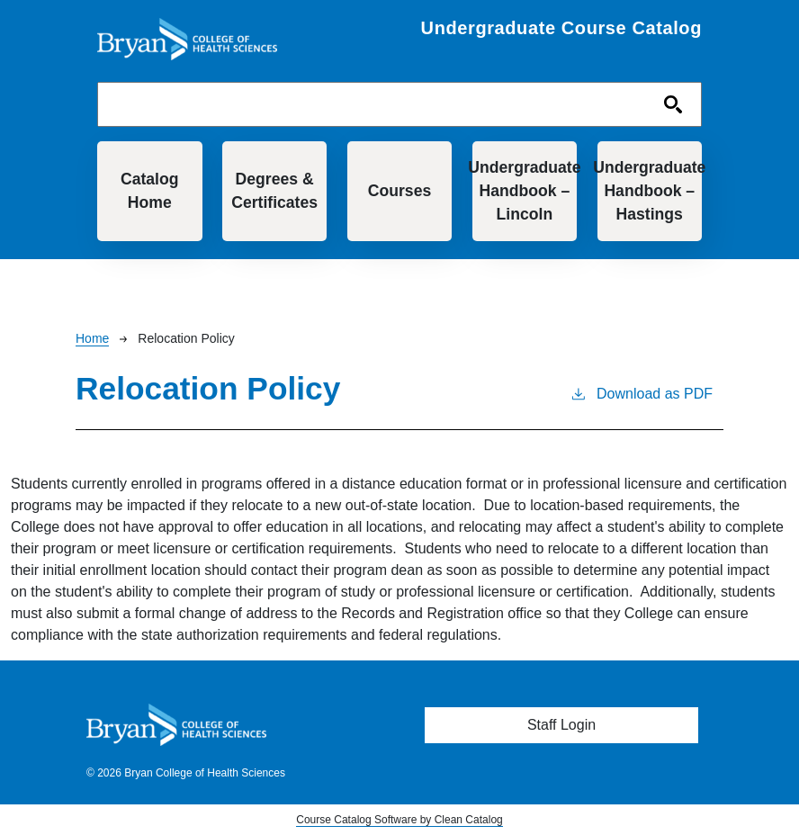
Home (92, 338)
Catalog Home (150, 190)
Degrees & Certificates (274, 190)
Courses (399, 191)
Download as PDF (641, 392)
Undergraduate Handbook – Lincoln (525, 191)
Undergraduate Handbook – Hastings (650, 191)
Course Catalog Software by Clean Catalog (399, 819)
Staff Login (561, 724)
